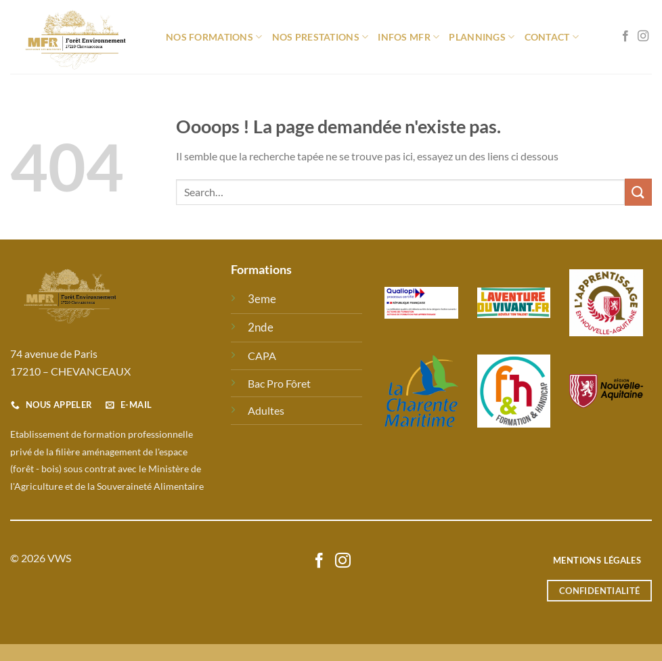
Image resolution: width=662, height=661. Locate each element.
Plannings (481, 36)
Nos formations (214, 36)
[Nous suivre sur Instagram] (643, 36)
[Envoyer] (638, 192)
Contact (552, 36)
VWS (59, 557)
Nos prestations (320, 36)
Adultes (266, 410)
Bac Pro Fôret (279, 383)
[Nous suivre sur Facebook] (625, 36)
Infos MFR (408, 36)
